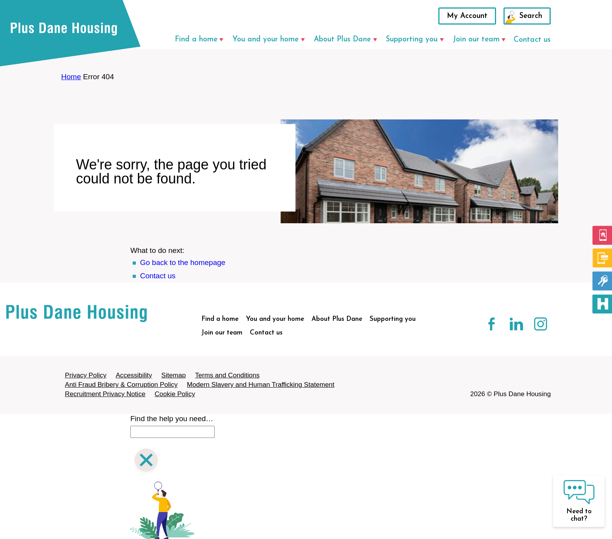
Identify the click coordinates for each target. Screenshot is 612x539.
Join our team (476, 39)
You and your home (265, 39)
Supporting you (412, 39)
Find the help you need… (171, 418)
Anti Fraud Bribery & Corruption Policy (121, 384)
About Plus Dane (342, 39)
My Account (467, 16)
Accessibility (134, 375)
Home (71, 77)
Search (530, 16)
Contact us (532, 40)
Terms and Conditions (227, 375)
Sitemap (173, 375)
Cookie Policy (175, 394)
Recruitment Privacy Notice (105, 394)
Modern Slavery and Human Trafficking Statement (260, 384)
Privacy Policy (85, 375)
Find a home (196, 39)
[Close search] (146, 461)
